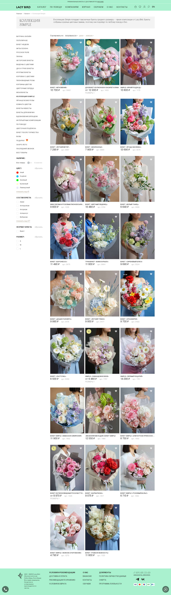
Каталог (41, 7)
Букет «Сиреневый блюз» (133, 263)
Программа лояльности (109, 584)
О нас (110, 7)
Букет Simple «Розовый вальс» (136, 496)
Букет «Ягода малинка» (132, 148)
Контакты (121, 7)
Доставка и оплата (57, 576)
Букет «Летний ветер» (61, 148)
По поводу (56, 7)
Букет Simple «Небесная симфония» (67, 438)
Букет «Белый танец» (131, 205)
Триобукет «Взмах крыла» (99, 263)
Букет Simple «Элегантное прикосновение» (137, 438)
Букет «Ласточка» (59, 378)
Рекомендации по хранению (62, 580)
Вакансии (86, 576)
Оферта (101, 580)
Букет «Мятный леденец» (99, 205)
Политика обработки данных (111, 576)
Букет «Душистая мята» (62, 320)
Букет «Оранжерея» (130, 320)
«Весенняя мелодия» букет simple (102, 438)
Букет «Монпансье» (95, 148)
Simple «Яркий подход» (132, 88)
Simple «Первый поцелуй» (134, 378)
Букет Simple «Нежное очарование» (67, 556)
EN (153, 7)
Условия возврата (57, 584)
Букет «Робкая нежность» (99, 556)
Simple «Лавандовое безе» (99, 378)
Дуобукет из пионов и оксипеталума (102, 88)
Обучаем (98, 7)
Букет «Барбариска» (95, 496)
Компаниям (71, 7)
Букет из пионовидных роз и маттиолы (67, 496)
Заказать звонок (140, 576)
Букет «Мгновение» (60, 88)
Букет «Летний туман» (97, 320)
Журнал (86, 7)
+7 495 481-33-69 (143, 573)
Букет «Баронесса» (60, 263)
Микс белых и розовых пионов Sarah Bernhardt (67, 205)
